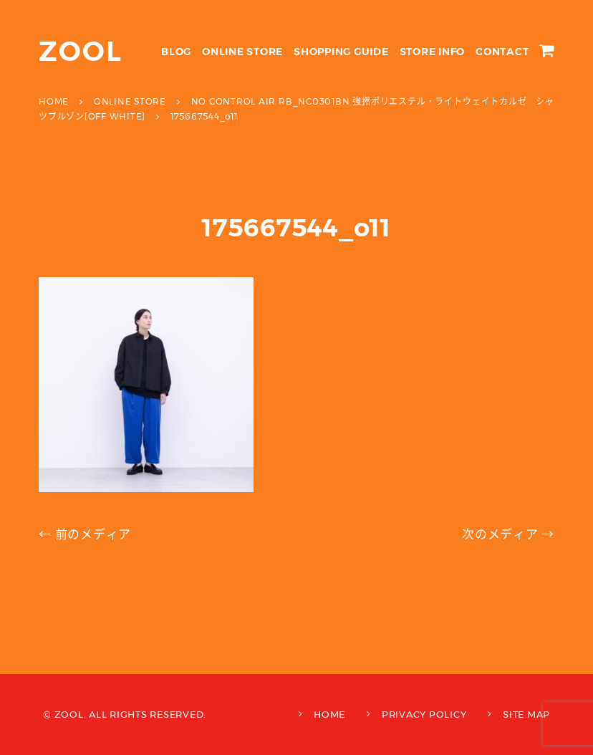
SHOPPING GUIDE (341, 51)
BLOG (176, 51)
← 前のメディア (85, 534)
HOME (329, 714)
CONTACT (502, 51)
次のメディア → (508, 534)
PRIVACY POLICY (424, 714)
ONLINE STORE (242, 51)
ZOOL (80, 51)
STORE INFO (433, 51)
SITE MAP (526, 714)
